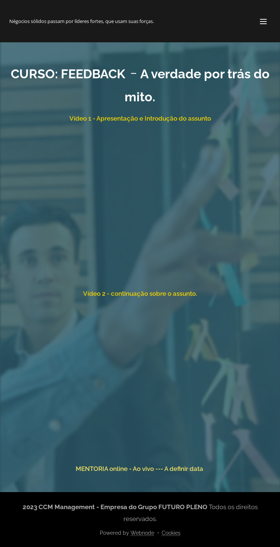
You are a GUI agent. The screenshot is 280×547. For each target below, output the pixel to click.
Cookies (171, 533)
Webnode (142, 533)
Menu (263, 21)
